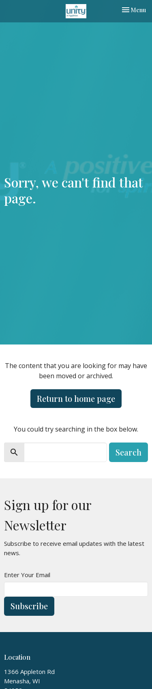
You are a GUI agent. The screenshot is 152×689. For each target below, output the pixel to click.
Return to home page (76, 398)
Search (128, 452)
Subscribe (29, 605)
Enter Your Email (27, 575)
